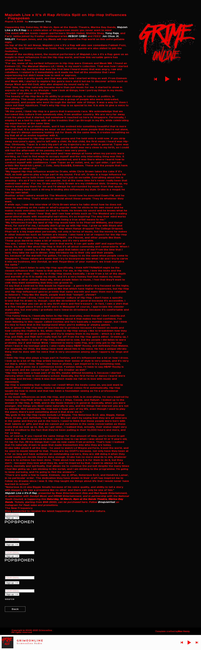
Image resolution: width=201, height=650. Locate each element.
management (36, 21)
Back (15, 609)
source (9, 599)
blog (48, 21)
